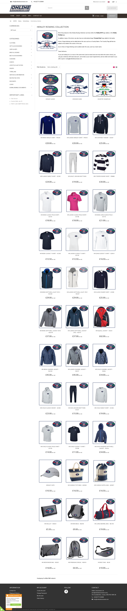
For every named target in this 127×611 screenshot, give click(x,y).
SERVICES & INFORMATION (17, 75)
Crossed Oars (77, 99)
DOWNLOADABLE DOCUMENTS (18, 87)
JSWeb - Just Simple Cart (50, 609)
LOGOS (11, 84)
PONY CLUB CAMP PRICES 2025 (19, 104)
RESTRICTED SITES (15, 78)
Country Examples (104, 99)
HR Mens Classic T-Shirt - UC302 (50, 253)
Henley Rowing (26, 21)
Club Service (14, 98)
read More (9, 609)
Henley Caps (50, 485)
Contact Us (13, 590)
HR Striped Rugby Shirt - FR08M (104, 176)
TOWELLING (13, 71)
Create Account (41, 590)
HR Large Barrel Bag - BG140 (104, 523)
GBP (114, 2)
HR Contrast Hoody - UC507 (104, 137)
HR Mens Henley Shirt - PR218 (50, 137)
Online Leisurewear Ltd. (24, 609)
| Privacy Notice (41, 609)
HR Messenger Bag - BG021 (50, 562)
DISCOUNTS (13, 81)
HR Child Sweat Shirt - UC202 (104, 408)
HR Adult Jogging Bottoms (77, 176)
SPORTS (15, 21)
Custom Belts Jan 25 (16, 101)
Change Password (42, 593)
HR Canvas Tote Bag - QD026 (77, 485)
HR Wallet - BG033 (50, 523)
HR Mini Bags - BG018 (77, 523)
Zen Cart (36, 609)
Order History (40, 598)
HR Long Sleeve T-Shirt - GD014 (104, 253)
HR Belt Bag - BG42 (104, 562)
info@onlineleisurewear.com (101, 599)
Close (20, 595)
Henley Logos (50, 99)
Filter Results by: (41, 67)
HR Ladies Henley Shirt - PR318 (77, 137)
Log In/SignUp (112, 8)
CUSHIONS (12, 59)
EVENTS (12, 62)
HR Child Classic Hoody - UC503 (50, 408)
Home (11, 21)
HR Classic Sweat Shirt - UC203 (50, 176)
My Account (40, 595)
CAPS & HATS (13, 49)
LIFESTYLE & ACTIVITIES (16, 65)
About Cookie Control (7, 595)
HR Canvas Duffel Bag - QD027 (104, 485)
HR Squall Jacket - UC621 (104, 330)
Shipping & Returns (15, 593)
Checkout (112, 16)
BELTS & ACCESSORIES (16, 55)
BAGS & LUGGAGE (14, 52)
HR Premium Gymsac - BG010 (77, 562)
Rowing (19, 21)
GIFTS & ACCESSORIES (16, 46)
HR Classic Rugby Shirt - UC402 (104, 292)
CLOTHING (12, 43)
